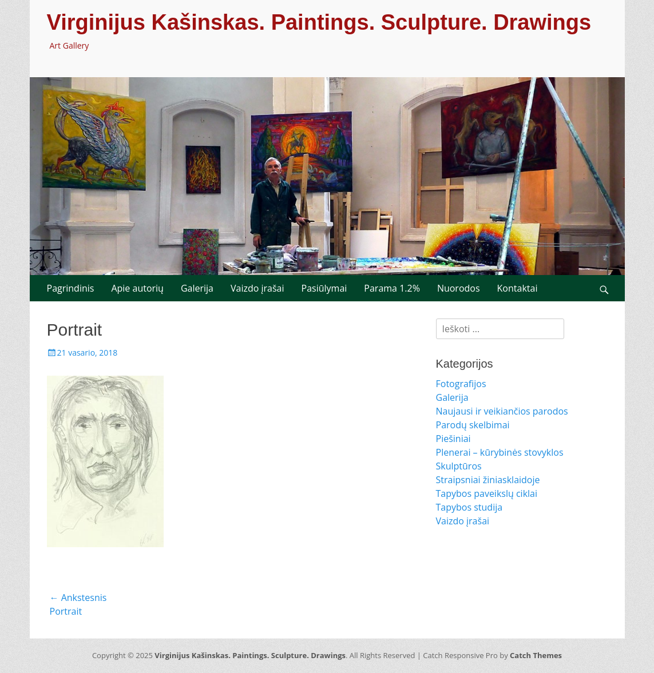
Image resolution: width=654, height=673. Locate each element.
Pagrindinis (70, 288)
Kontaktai (517, 288)
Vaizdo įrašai (257, 288)
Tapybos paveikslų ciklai (487, 493)
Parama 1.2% (392, 288)
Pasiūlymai (324, 288)
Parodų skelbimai (473, 425)
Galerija (197, 288)
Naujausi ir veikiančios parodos (502, 411)
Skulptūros (459, 466)
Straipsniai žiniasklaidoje (488, 479)
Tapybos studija (469, 507)
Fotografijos (461, 383)
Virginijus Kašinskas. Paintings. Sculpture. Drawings (319, 22)
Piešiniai (453, 438)
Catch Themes (536, 655)
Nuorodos (458, 288)
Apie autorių (137, 288)
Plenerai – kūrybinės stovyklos (500, 452)
